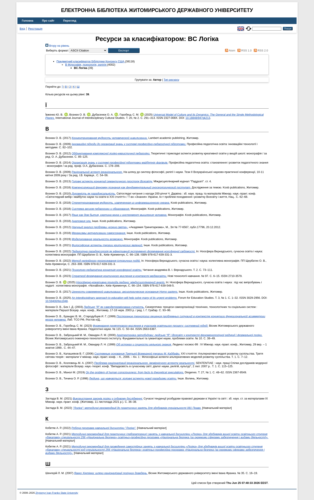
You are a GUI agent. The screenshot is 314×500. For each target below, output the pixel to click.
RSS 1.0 (244, 50)
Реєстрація (35, 28)
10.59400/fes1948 (56, 301)
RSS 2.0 (260, 50)
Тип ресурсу (171, 79)
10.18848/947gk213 (198, 117)
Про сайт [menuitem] (48, 20)
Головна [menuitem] (27, 20)
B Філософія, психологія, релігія (86, 64)
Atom (229, 50)
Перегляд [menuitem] (69, 20)
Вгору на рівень (57, 45)
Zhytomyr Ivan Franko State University (57, 492)
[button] (124, 50)
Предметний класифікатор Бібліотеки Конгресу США (90, 61)
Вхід (22, 28)
